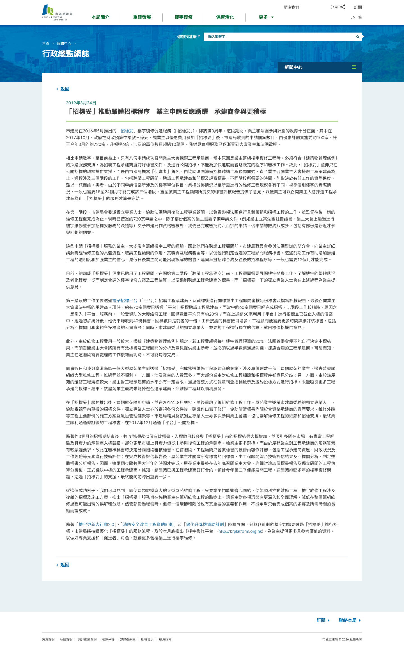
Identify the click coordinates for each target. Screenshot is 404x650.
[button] (266, 18)
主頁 (45, 43)
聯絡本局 (350, 620)
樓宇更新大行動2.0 (96, 524)
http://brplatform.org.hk (240, 531)
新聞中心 (64, 43)
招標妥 (127, 131)
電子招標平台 (124, 300)
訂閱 (358, 7)
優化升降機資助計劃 (205, 524)
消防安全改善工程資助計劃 (148, 524)
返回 (62, 89)
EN (352, 17)
